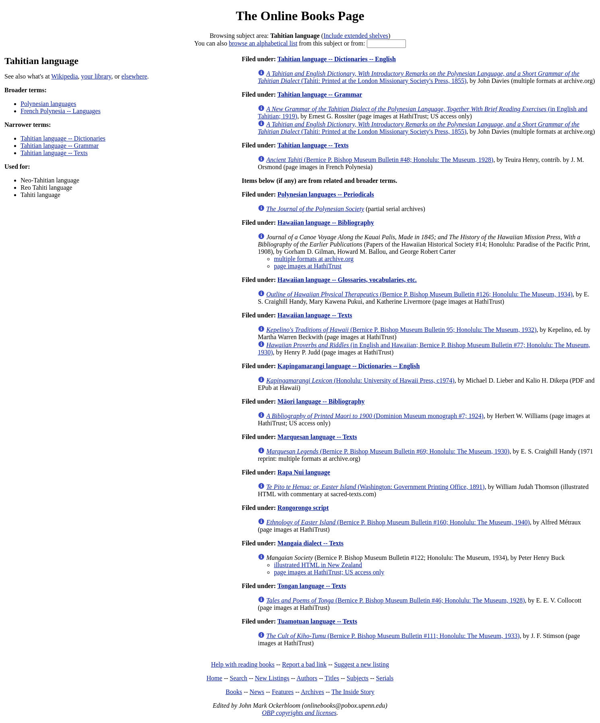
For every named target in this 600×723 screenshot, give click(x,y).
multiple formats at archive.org (314, 258)
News (257, 691)
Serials (385, 678)
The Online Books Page (300, 15)
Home (214, 678)
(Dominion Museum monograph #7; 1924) (375, 415)
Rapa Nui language (303, 472)
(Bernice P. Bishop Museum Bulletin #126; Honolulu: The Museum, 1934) (419, 294)
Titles (332, 678)
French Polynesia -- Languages (61, 111)
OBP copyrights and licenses (299, 712)
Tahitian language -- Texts (54, 152)
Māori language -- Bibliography (320, 401)
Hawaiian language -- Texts (314, 315)
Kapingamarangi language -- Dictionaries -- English (348, 366)
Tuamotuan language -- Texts (317, 621)
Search (239, 678)
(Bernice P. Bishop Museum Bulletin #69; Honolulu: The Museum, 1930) (387, 451)
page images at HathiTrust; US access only (329, 572)
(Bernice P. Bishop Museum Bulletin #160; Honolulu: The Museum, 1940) (398, 522)
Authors (306, 678)
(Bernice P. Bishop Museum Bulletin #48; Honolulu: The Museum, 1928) (379, 159)
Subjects (357, 678)
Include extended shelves (355, 35)
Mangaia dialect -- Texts (310, 543)
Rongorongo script (303, 507)
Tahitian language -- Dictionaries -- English (336, 59)
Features (283, 691)
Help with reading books (243, 664)
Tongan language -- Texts (311, 585)
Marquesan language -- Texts (317, 436)
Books (234, 691)
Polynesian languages (48, 103)
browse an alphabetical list (263, 43)
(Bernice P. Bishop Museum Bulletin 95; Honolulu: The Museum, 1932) (401, 329)
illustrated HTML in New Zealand (318, 564)
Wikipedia (64, 76)
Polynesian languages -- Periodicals (325, 194)
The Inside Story (352, 691)
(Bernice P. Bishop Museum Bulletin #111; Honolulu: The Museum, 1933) (392, 635)
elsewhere (134, 76)
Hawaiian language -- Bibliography (325, 222)
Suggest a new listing (361, 664)
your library (96, 76)
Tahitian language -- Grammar (60, 145)
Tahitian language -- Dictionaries (63, 138)
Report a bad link (304, 664)
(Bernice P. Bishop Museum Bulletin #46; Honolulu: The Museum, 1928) (395, 600)
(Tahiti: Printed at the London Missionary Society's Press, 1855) (418, 77)
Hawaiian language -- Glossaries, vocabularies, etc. (347, 279)
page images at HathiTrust (307, 266)
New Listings (272, 678)
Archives (312, 691)
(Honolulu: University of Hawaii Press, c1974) (360, 380)
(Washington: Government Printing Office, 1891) (375, 486)
